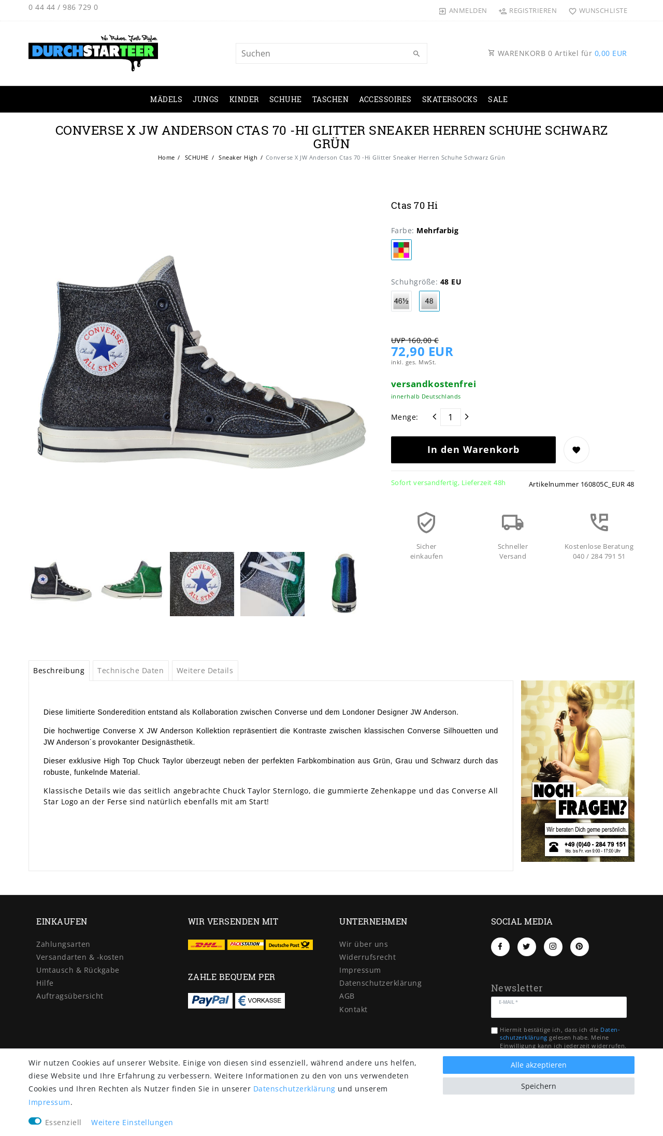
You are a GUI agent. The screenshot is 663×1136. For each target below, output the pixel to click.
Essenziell (63, 1122)
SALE (498, 99)
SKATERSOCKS (450, 99)
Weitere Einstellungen (132, 1122)
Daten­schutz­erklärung (380, 983)
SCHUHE (285, 99)
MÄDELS (166, 99)
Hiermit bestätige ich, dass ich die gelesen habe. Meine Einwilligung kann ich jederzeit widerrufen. (563, 1037)
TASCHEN (330, 99)
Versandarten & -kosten (80, 957)
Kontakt (353, 1009)
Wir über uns (363, 944)
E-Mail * (508, 1001)
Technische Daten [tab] (130, 670)
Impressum (360, 970)
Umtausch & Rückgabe (78, 970)
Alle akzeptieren (539, 1065)
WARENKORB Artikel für (557, 53)
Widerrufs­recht (367, 957)
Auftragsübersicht (70, 996)
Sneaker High (237, 157)
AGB (347, 996)
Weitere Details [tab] (205, 670)
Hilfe (45, 983)
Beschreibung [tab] (58, 670)
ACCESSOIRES (385, 99)
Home (166, 157)
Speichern (538, 1086)
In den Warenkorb (473, 449)
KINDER (244, 99)
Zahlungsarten (63, 944)
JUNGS (206, 99)
